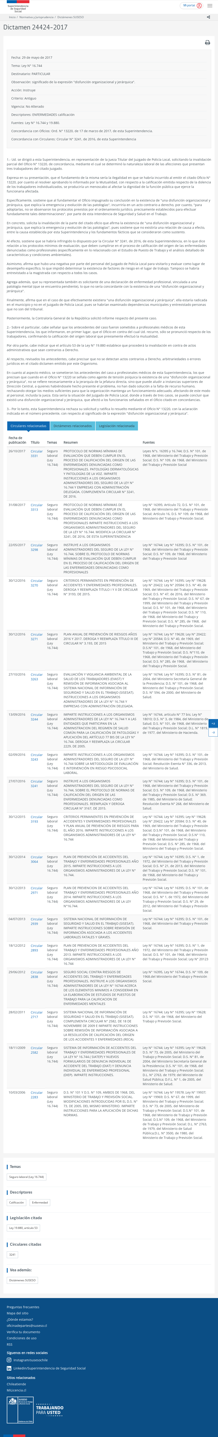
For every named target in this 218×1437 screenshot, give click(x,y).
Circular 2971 (37, 890)
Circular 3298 (37, 547)
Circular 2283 (37, 1094)
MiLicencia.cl (16, 1390)
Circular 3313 (37, 507)
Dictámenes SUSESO (70, 17)
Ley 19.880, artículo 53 (23, 1228)
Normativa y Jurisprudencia (36, 17)
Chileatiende (16, 1384)
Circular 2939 (37, 921)
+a (214, 724)
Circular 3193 (37, 819)
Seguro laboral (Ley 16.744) (26, 1177)
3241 (12, 1255)
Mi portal (189, 5)
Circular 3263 (37, 676)
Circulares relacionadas (28, 426)
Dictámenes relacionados (73, 426)
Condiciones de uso (21, 1338)
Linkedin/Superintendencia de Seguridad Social (46, 1368)
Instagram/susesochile (27, 1360)
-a (215, 733)
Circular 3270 (37, 583)
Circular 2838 (37, 974)
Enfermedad (40, 1202)
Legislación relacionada (117, 426)
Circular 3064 (37, 859)
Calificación (16, 1202)
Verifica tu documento (23, 1332)
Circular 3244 (37, 716)
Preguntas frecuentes (23, 1307)
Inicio (12, 17)
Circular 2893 (37, 947)
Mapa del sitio (17, 1313)
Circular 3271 (37, 636)
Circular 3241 (37, 783)
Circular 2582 (37, 1050)
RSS (9, 1344)
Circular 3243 (37, 757)
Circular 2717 (37, 1014)
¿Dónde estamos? (20, 1319)
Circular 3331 (37, 453)
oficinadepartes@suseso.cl (27, 1325)
